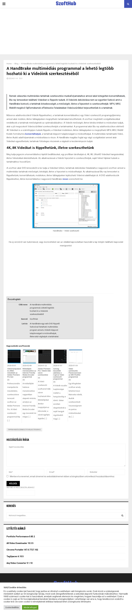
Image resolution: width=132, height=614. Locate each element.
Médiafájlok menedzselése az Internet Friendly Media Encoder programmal (29, 373)
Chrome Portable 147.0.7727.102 (22, 550)
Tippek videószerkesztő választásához (24, 429)
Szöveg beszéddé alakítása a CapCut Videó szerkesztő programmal (58, 374)
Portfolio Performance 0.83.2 (21, 536)
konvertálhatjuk (33, 134)
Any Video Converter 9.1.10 (19, 563)
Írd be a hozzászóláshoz (21, 487)
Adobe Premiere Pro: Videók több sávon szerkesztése (44, 372)
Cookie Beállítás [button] (12, 607)
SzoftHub (66, 4)
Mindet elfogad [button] (30, 607)
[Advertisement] (66, 31)
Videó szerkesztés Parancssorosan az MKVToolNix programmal (75, 373)
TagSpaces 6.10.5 (15, 556)
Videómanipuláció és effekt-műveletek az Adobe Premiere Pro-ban (14, 373)
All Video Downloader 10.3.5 (20, 543)
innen (65, 179)
